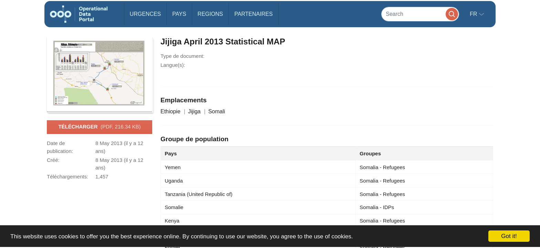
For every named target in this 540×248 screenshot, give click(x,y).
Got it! (509, 236)
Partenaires (253, 14)
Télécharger (99, 127)
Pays (179, 14)
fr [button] (474, 14)
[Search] (420, 14)
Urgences (145, 14)
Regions (210, 14)
